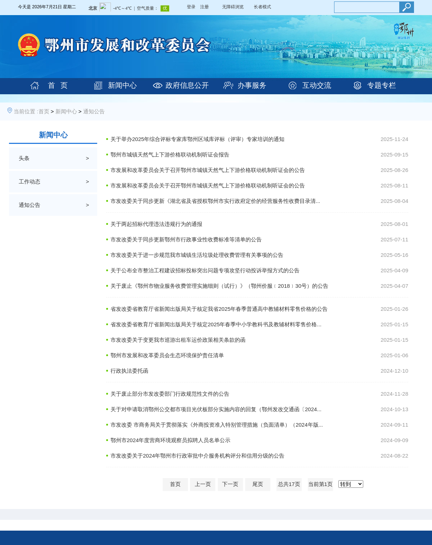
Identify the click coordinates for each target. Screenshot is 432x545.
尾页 (257, 484)
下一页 (230, 484)
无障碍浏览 (233, 6)
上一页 (203, 484)
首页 (44, 111)
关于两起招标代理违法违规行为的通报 (156, 224)
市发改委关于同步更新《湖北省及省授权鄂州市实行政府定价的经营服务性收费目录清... (215, 201)
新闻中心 (122, 85)
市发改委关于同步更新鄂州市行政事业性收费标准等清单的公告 (186, 239)
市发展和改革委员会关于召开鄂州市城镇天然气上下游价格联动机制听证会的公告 (208, 170)
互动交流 (316, 85)
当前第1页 (320, 484)
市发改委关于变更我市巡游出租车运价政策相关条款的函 (178, 340)
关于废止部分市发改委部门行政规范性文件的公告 (170, 394)
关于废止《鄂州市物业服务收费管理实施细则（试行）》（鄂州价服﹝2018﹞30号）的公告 (219, 286)
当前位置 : (26, 111)
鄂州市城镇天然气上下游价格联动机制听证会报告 (170, 154)
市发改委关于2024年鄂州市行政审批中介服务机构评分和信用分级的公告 (197, 456)
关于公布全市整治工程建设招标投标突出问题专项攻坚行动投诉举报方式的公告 (205, 270)
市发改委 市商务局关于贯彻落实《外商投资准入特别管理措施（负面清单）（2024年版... (217, 425)
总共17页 (289, 484)
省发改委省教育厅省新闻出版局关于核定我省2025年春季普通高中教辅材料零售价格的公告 (219, 309)
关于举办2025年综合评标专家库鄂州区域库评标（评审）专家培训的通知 (197, 139)
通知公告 (94, 111)
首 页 (58, 85)
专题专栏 (381, 85)
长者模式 (262, 6)
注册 (204, 6)
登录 (191, 6)
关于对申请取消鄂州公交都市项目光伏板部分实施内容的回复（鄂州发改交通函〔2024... (216, 409)
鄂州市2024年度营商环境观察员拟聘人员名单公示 (170, 440)
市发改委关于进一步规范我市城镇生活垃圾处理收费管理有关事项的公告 (197, 255)
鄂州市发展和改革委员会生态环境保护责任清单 (167, 355)
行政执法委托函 (129, 371)
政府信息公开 (187, 85)
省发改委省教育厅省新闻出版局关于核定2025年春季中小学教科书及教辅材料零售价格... (216, 324)
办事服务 (252, 85)
